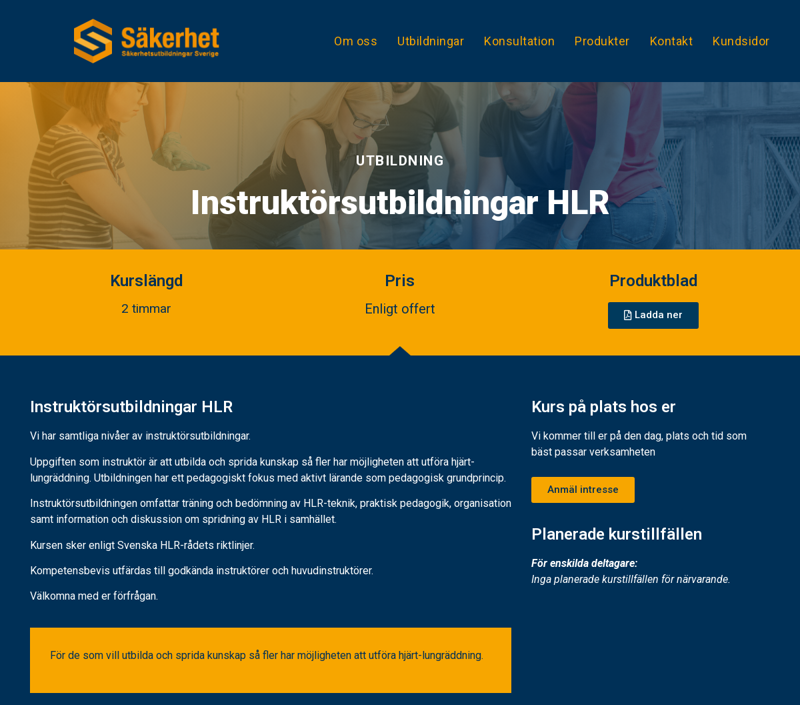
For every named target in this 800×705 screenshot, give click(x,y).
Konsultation (519, 41)
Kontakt (671, 41)
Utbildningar (430, 41)
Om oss (355, 41)
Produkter (602, 41)
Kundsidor (741, 41)
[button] (653, 315)
